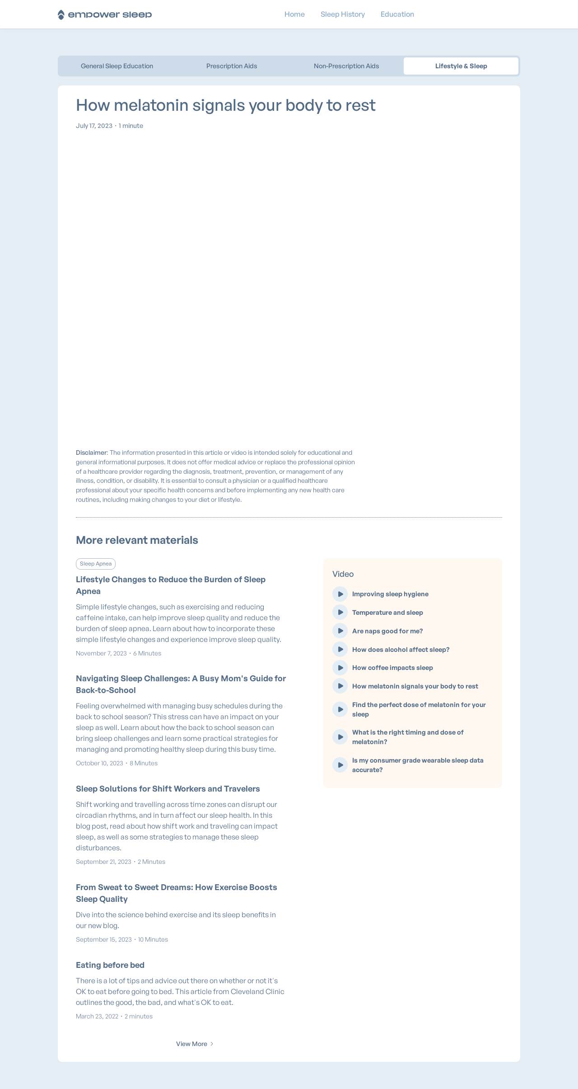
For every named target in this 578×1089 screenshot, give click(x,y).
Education (397, 14)
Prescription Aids (231, 65)
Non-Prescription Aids (346, 65)
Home (294, 14)
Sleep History (343, 14)
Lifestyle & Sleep (461, 65)
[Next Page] (195, 1044)
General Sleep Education (117, 65)
